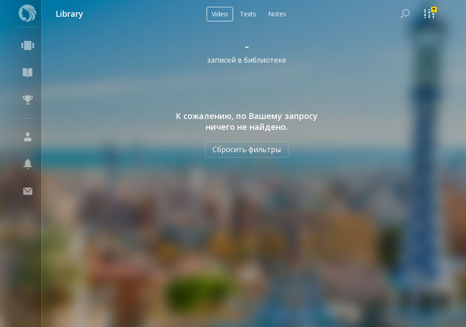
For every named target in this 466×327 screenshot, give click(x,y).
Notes (277, 14)
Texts (248, 14)
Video (220, 14)
